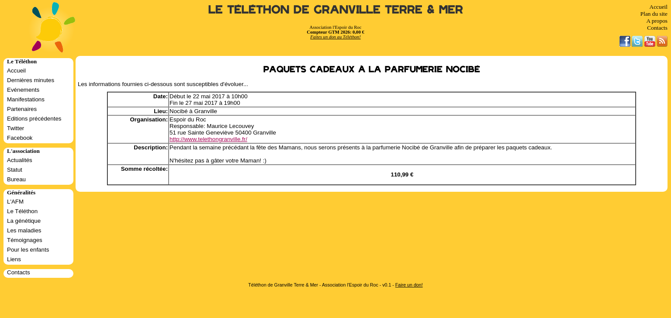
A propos (657, 20)
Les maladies (24, 230)
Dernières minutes (30, 80)
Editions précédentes (34, 118)
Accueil (659, 6)
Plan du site (654, 13)
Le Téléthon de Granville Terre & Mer (335, 9)
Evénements (23, 89)
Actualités (19, 160)
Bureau (16, 179)
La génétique (24, 221)
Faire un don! (409, 284)
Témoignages (24, 240)
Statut (14, 169)
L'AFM (15, 201)
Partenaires (22, 109)
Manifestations (26, 99)
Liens (14, 259)
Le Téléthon (22, 211)
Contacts (657, 27)
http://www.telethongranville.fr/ (208, 139)
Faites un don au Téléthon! (335, 37)
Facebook (20, 138)
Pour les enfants (28, 249)
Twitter (15, 128)
